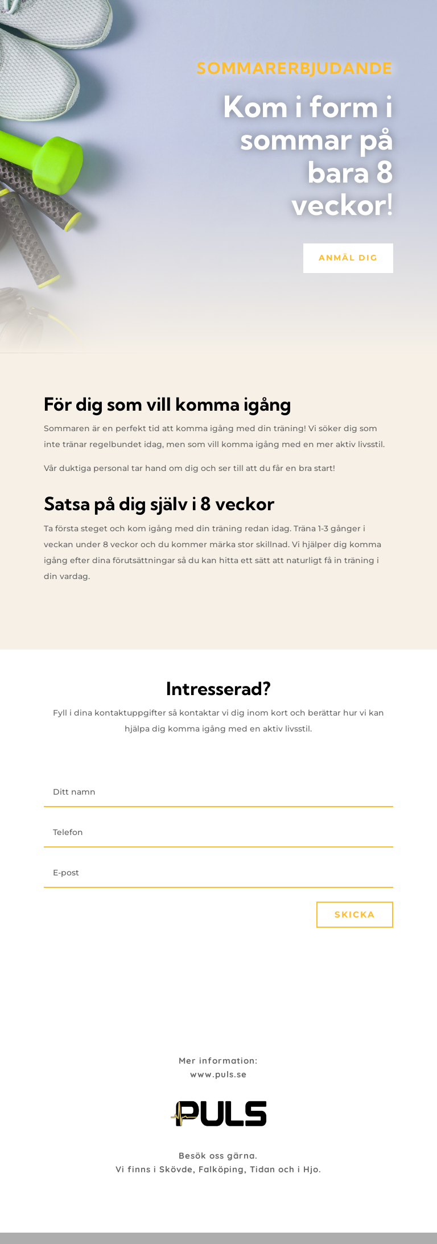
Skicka (355, 914)
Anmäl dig (348, 258)
